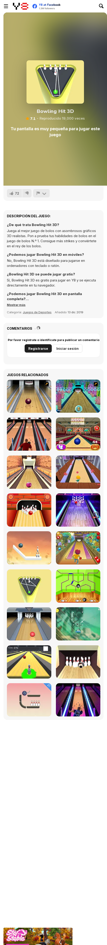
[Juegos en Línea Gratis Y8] (20, 6)
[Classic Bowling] (29, 434)
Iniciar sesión (67, 348)
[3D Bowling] (78, 434)
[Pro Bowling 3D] (29, 472)
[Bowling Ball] (78, 586)
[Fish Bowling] (78, 396)
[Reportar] (41, 193)
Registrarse (38, 348)
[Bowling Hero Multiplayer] (78, 699)
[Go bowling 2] (29, 510)
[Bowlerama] (78, 662)
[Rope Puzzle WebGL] (29, 548)
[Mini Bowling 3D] (29, 586)
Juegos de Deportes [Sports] (37, 312)
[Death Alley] (78, 472)
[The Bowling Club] (78, 510)
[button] (16, 304)
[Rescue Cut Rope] (78, 623)
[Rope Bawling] (29, 699)
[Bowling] (29, 396)
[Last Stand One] (29, 662)
